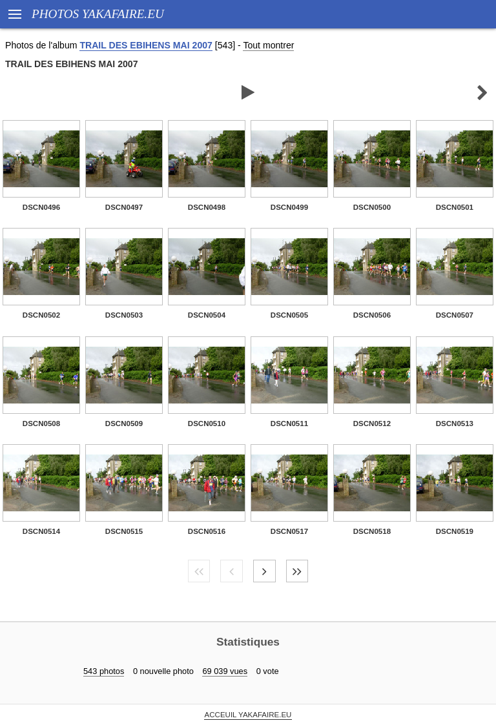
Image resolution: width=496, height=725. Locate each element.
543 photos (103, 671)
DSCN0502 (41, 315)
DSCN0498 (206, 207)
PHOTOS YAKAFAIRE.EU (98, 14)
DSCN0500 (372, 207)
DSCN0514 (41, 531)
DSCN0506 (372, 315)
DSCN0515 (124, 531)
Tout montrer (268, 45)
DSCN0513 (454, 423)
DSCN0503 (124, 315)
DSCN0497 (124, 207)
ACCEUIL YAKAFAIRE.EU (248, 715)
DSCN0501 (454, 207)
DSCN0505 (289, 315)
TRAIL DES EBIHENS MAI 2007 (145, 45)
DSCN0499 (289, 207)
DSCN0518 (372, 531)
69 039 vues (224, 671)
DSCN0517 (289, 531)
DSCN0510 (206, 423)
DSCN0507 (454, 315)
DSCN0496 (41, 207)
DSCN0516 (206, 531)
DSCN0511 (289, 423)
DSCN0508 (41, 423)
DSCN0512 (372, 423)
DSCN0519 (454, 531)
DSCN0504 (206, 315)
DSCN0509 (124, 423)
